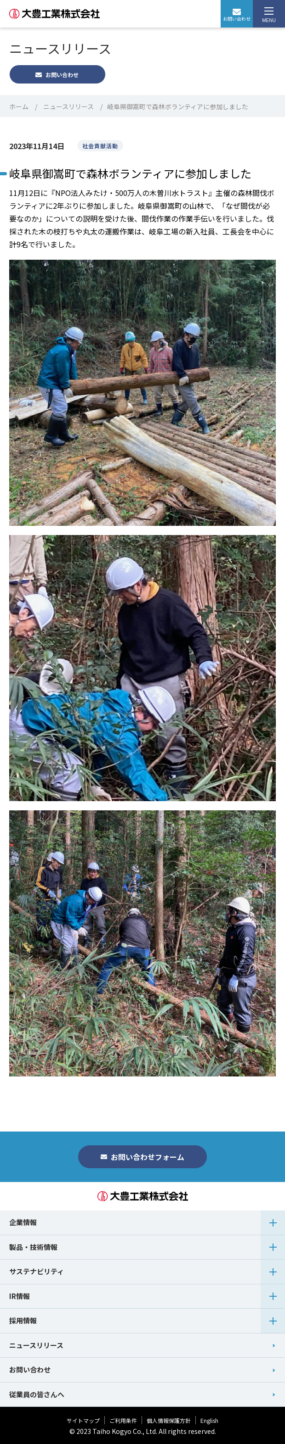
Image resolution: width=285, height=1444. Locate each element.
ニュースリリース (68, 106)
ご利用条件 (123, 1420)
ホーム (18, 106)
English (209, 1420)
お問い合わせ (237, 15)
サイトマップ (83, 1420)
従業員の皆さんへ (36, 1394)
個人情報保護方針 (169, 1420)
